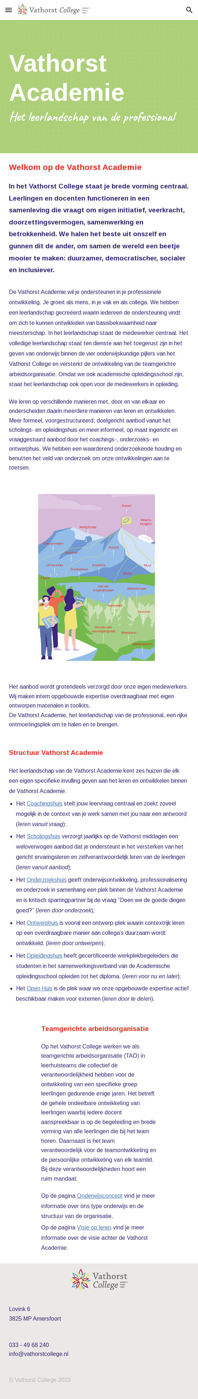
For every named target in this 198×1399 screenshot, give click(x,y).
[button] (8, 10)
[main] (99, 86)
